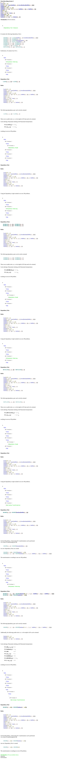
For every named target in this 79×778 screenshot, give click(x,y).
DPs (5, 58)
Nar (7, 76)
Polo (8, 67)
